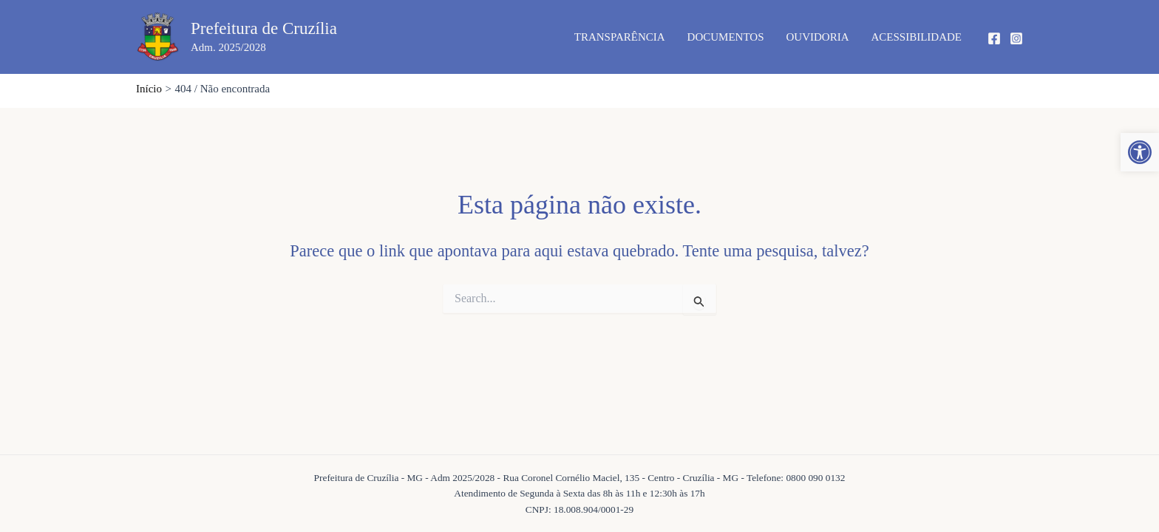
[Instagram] (1016, 38)
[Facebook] (994, 38)
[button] (1140, 152)
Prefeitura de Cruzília (264, 28)
